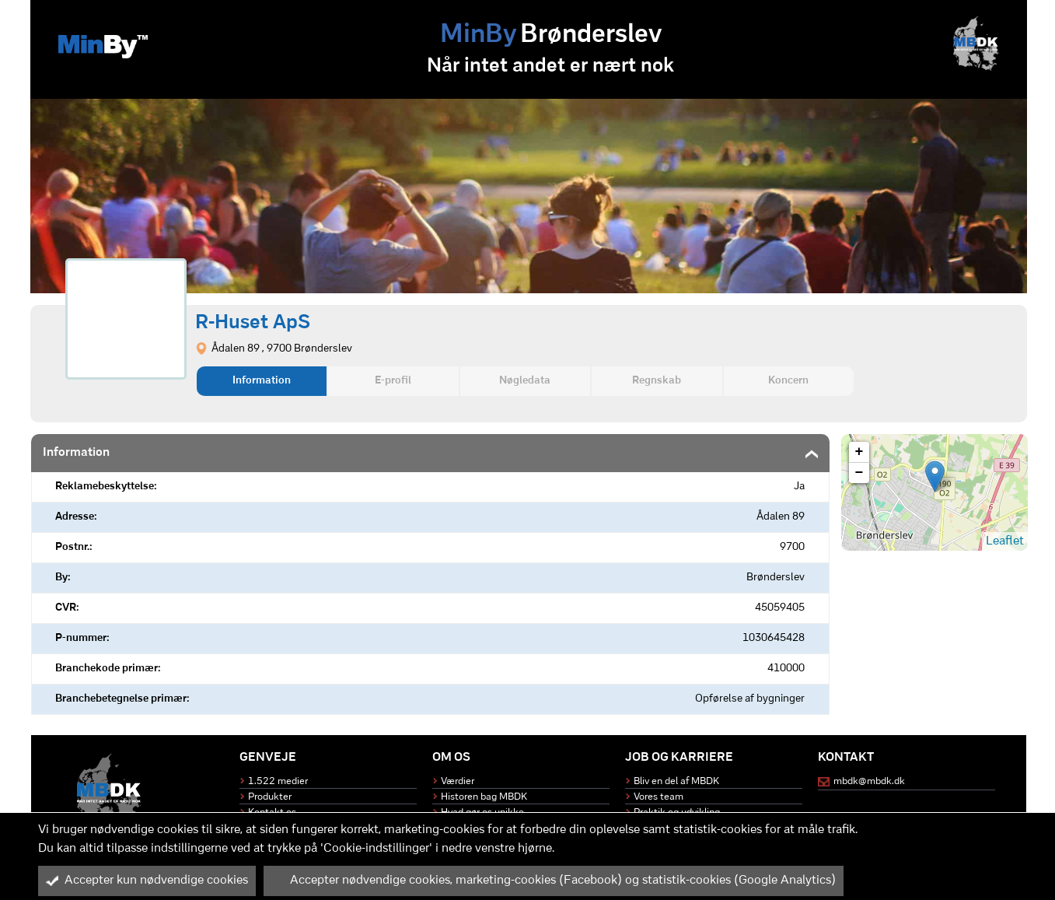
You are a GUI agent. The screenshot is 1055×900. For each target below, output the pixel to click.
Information (261, 381)
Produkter (270, 797)
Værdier (457, 781)
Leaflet (1005, 541)
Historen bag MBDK (484, 797)
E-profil (393, 381)
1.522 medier (278, 781)
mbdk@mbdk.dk (869, 781)
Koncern (788, 381)
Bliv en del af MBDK (676, 781)
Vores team (658, 797)
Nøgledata (524, 381)
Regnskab (656, 381)
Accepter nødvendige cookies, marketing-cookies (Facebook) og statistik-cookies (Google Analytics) (553, 880)
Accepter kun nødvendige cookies (147, 880)
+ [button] (859, 452)
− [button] (859, 473)
